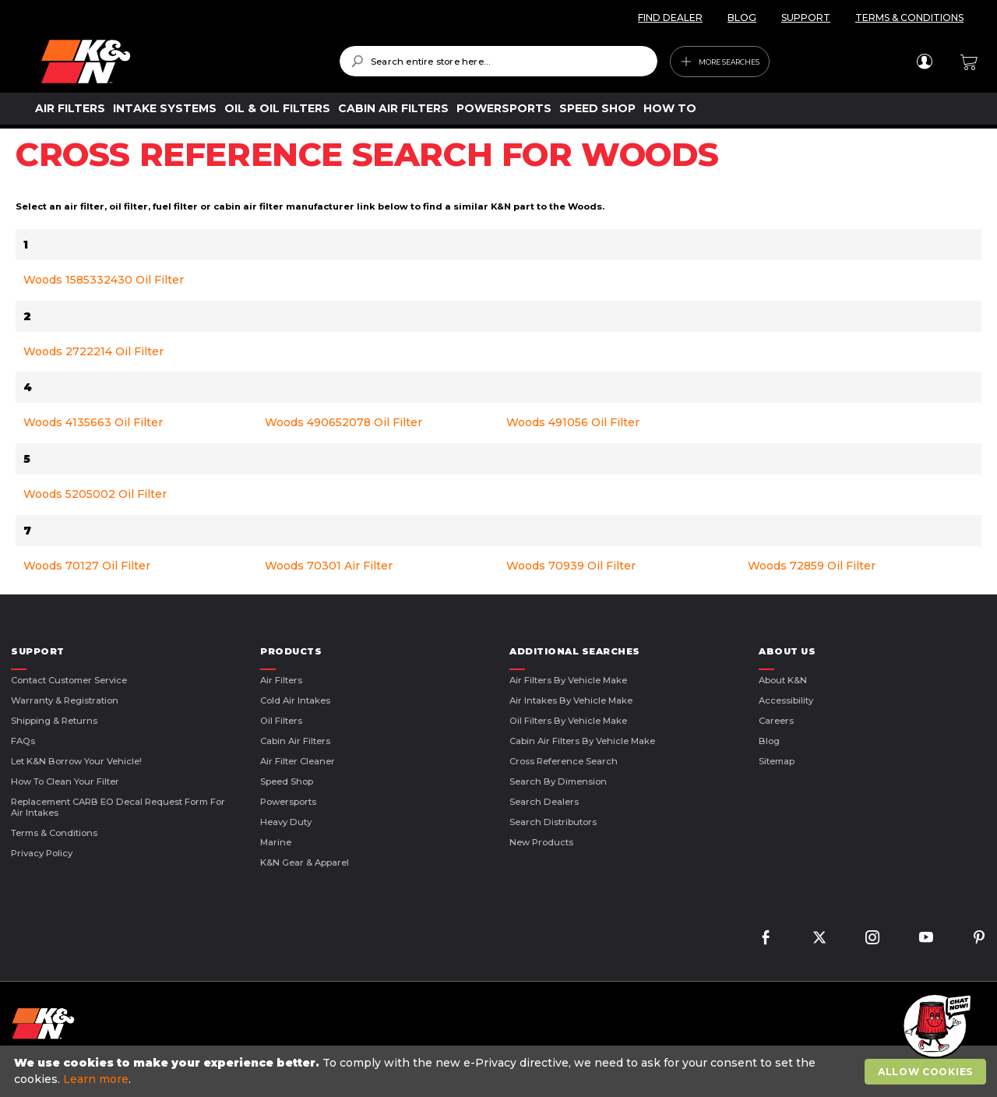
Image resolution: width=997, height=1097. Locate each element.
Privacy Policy (41, 853)
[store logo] (179, 61)
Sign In (924, 61)
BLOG (741, 17)
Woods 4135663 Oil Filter (93, 422)
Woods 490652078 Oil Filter (343, 422)
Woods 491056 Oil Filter (572, 422)
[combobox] (498, 61)
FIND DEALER (670, 17)
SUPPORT (805, 17)
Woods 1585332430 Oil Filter (103, 280)
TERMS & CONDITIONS (909, 17)
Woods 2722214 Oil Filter (93, 351)
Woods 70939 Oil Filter (571, 566)
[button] (934, 1027)
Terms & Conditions (54, 832)
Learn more (96, 1079)
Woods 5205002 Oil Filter (95, 494)
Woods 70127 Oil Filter (86, 566)
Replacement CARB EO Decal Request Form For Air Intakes (118, 807)
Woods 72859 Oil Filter (811, 566)
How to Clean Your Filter (65, 781)
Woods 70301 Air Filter (329, 566)
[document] (500, 1071)
